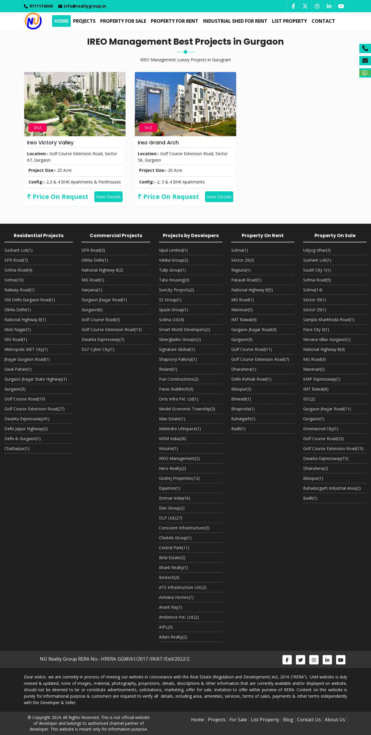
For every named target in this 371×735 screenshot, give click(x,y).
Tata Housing (174, 280)
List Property (288, 21)
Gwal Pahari (18, 369)
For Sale (238, 719)
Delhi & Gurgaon (22, 438)
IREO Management (179, 458)
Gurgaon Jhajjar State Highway (35, 379)
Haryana (92, 290)
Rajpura (241, 270)
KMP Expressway (321, 379)
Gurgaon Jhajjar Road (104, 299)
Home (61, 21)
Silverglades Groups (180, 339)
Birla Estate (172, 557)
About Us (335, 719)
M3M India (172, 438)
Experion (169, 488)
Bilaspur (241, 389)
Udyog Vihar (317, 250)
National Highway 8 (25, 319)
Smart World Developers (184, 329)
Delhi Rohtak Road (251, 379)
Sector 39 (314, 299)
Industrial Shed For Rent (234, 21)
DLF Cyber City (98, 349)
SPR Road (16, 260)
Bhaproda (243, 409)
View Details (108, 197)
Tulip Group (172, 270)
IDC (309, 399)
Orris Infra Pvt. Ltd (178, 399)
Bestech (169, 577)
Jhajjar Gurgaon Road (27, 359)
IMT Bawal (244, 319)
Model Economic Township (187, 409)
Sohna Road (18, 270)
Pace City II (316, 329)
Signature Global (177, 349)
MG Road (15, 339)
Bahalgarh (243, 418)
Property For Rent (173, 21)
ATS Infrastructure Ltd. (182, 587)
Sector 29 (242, 260)
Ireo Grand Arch (158, 142)
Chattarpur (16, 448)
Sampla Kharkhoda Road (329, 319)
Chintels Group (175, 537)
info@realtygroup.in (82, 6)
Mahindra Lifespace (180, 428)
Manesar (242, 309)
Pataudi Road (246, 280)
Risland (168, 369)
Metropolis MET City (26, 349)
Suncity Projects (176, 290)
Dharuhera (243, 369)
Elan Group (172, 508)
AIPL (166, 627)
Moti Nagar (17, 329)
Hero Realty (172, 468)
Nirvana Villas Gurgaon (327, 339)
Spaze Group (173, 309)
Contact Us (309, 719)
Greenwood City (320, 428)
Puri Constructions (179, 379)
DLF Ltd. (170, 518)
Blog (288, 719)
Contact (322, 21)
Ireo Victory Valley (50, 142)
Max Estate (172, 418)
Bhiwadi (241, 399)
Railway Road (19, 290)
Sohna (14, 280)
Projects (83, 21)
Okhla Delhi (17, 309)
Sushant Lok (18, 250)
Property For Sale (122, 21)
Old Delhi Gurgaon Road (29, 299)
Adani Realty (173, 637)
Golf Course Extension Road (34, 409)
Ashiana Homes (176, 597)
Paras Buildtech (176, 389)
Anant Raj (170, 607)
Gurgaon (15, 389)
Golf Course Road (24, 399)
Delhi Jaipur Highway (26, 428)
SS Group (170, 299)
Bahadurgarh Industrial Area (332, 488)
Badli (238, 428)
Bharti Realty (173, 567)
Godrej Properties (179, 478)
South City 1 (317, 270)
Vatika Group (173, 260)
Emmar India (174, 498)
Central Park (174, 547)
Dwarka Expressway (27, 418)
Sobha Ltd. (171, 319)
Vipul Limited (173, 250)
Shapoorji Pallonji (178, 359)
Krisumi (168, 448)
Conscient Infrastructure (184, 528)
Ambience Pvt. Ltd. (179, 617)
